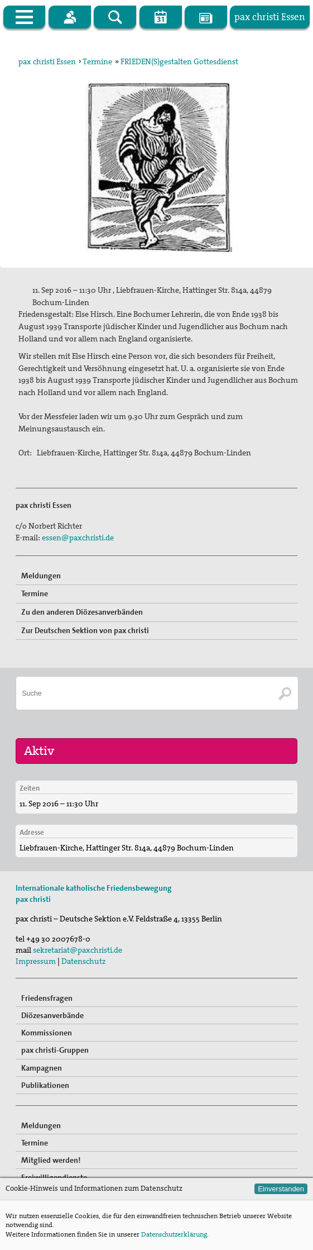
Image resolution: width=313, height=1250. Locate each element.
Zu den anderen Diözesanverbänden (82, 612)
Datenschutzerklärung (174, 1234)
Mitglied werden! (51, 1160)
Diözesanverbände (52, 1015)
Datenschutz (83, 961)
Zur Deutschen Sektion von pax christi (85, 630)
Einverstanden (281, 1189)
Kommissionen (46, 1033)
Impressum (36, 961)
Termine (97, 61)
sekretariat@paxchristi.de (77, 950)
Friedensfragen (47, 998)
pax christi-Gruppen (55, 1050)
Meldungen (41, 576)
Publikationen (45, 1085)
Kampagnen (41, 1068)
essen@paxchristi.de (78, 538)
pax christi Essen (47, 61)
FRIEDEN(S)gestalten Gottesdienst (179, 61)
